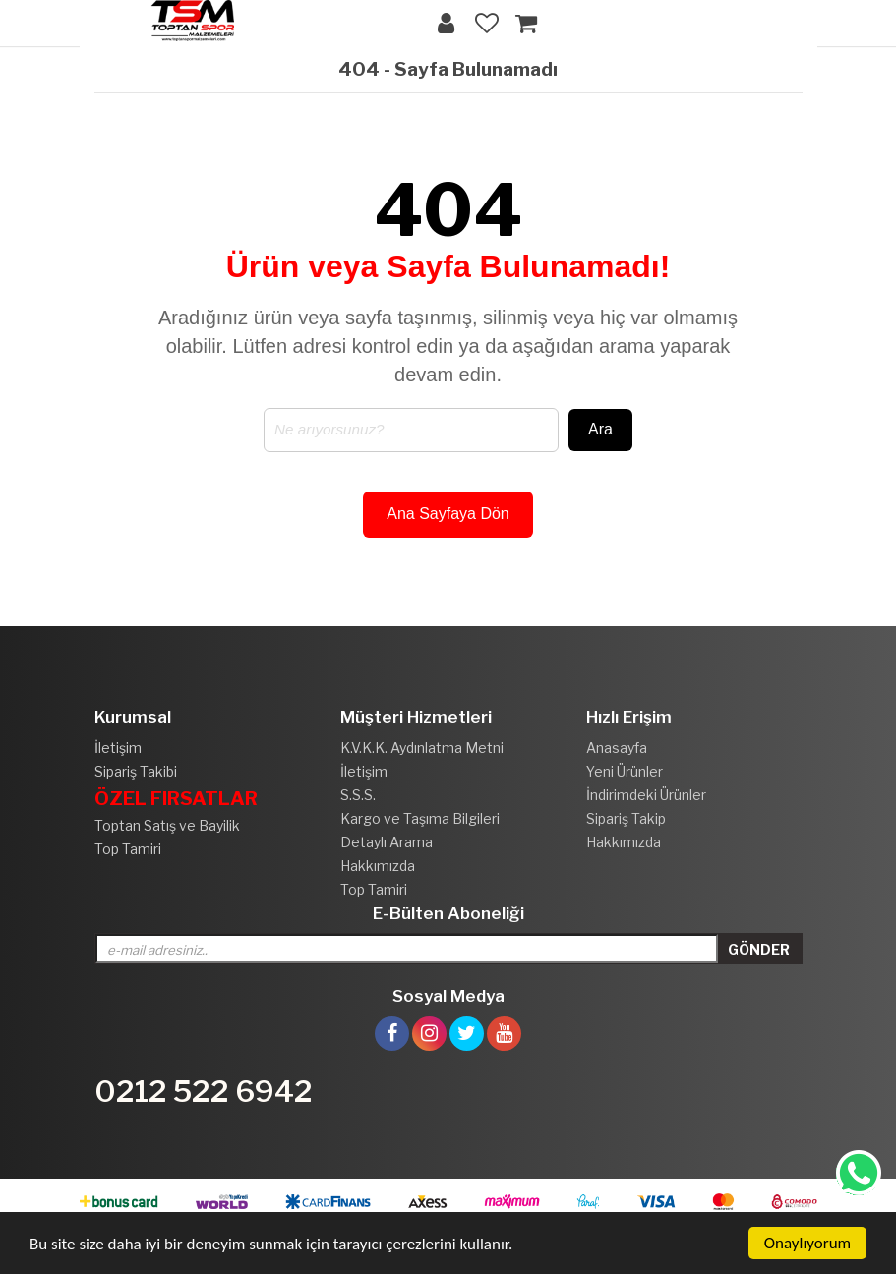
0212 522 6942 (203, 1091)
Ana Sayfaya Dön (448, 513)
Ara (600, 429)
